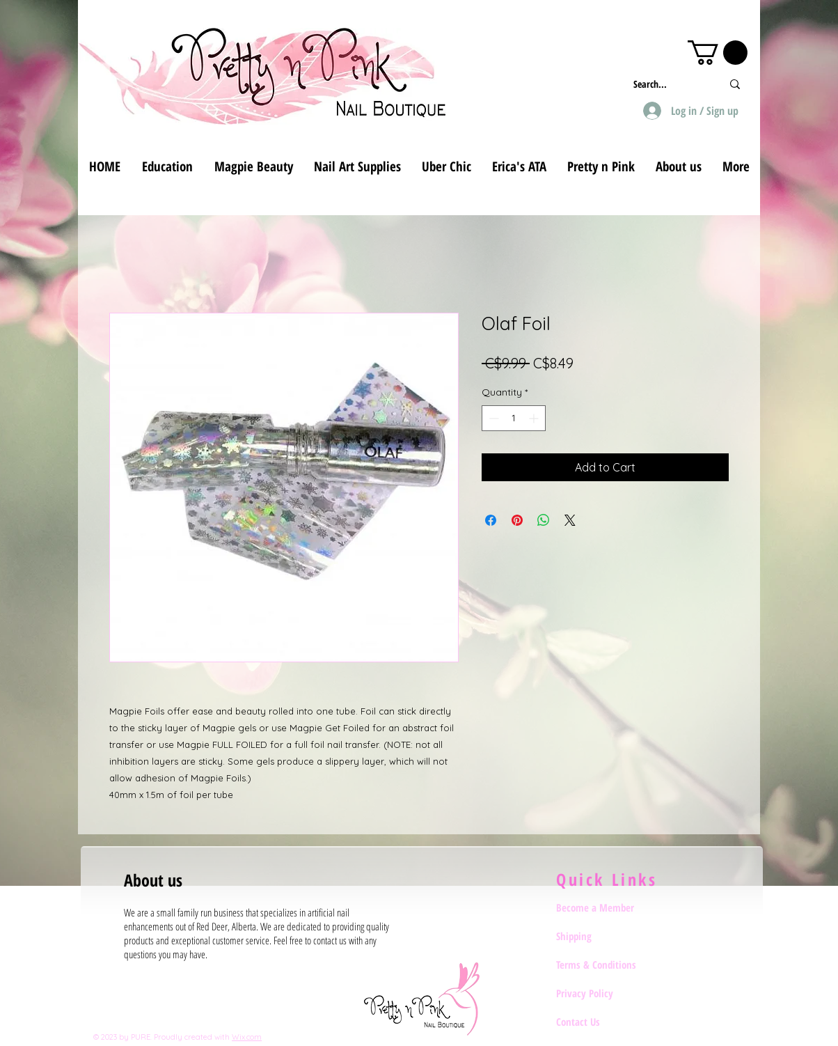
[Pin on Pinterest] (517, 520)
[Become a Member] (605, 907)
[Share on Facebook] (490, 520)
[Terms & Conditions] (605, 964)
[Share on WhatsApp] (543, 520)
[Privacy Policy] (605, 993)
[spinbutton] (513, 418)
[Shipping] (605, 936)
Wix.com (247, 1037)
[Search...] (667, 84)
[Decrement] (492, 418)
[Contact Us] (605, 1022)
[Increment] (535, 418)
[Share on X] (570, 520)
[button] (718, 52)
